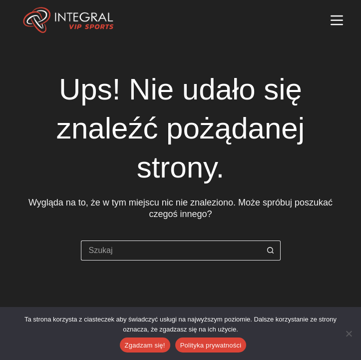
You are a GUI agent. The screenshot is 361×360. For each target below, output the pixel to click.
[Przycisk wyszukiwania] (271, 250)
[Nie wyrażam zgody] (349, 333)
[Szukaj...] (171, 250)
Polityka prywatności (211, 345)
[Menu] (337, 20)
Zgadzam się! (145, 345)
